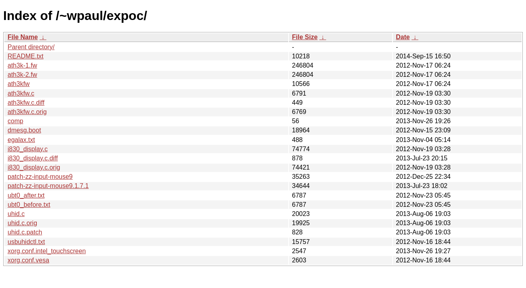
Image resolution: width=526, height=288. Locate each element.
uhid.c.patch (25, 232)
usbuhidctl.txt (26, 241)
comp (15, 121)
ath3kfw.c (21, 93)
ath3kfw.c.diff (26, 102)
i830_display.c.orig (34, 167)
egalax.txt (21, 139)
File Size (305, 37)
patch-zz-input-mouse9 (40, 176)
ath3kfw (19, 83)
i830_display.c (28, 149)
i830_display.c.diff (33, 158)
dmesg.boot (24, 130)
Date (403, 37)
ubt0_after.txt (26, 195)
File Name (23, 37)
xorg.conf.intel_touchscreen (47, 251)
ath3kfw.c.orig (27, 111)
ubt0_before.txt (29, 204)
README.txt (26, 56)
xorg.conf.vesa (28, 260)
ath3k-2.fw (22, 74)
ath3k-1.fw (22, 65)
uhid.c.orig (22, 223)
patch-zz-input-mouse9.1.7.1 (48, 185)
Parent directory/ (31, 47)
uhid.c (16, 213)
